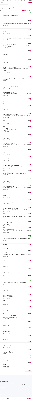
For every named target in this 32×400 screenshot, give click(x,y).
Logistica (12, 383)
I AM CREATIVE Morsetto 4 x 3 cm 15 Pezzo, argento (9, 270)
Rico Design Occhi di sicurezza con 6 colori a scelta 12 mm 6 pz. (10, 114)
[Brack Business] (1, 2)
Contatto (24, 0)
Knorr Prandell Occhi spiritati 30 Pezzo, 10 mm (8, 128)
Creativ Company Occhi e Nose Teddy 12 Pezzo (8, 172)
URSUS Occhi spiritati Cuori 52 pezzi (7, 329)
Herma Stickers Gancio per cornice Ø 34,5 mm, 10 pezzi (9, 76)
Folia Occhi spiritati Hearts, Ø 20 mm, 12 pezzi (8, 351)
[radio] (27, 10)
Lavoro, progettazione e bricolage (15, 7)
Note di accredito (24, 384)
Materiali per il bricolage (22, 7)
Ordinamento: (2, 10)
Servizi (15, 0)
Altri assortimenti (2, 394)
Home (1, 7)
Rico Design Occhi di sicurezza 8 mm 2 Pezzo (8, 215)
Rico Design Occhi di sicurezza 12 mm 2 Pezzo (8, 186)
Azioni (21, 0)
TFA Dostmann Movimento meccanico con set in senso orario (10, 37)
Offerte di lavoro (13, 382)
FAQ (26, 0)
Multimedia (1, 390)
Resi (22, 383)
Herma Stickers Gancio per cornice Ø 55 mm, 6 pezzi (9, 67)
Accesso (30, 2)
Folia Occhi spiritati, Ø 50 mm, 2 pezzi (7, 295)
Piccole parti (27, 7)
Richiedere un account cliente (25, 378)
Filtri (24, 10)
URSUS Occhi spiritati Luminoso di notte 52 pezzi (9, 236)
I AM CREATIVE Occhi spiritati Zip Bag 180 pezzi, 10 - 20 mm (10, 302)
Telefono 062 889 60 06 (5, 381)
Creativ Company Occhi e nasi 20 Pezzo (8, 222)
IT (0, 389)
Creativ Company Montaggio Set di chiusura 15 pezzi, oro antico (11, 165)
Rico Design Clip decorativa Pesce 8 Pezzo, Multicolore (9, 315)
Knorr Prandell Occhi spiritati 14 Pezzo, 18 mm (8, 92)
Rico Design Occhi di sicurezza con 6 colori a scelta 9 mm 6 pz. (10, 99)
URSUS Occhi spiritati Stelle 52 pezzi (7, 364)
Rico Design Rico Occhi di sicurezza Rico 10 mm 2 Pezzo (10, 143)
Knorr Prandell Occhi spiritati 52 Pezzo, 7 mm (8, 193)
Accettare (29, 398)
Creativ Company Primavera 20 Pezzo (7, 280)
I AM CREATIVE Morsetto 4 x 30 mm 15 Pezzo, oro (9, 252)
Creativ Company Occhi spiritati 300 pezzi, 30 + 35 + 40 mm (10, 208)
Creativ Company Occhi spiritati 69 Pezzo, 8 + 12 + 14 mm (10, 44)
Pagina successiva (28, 371)
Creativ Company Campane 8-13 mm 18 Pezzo (8, 229)
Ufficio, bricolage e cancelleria (6, 7)
